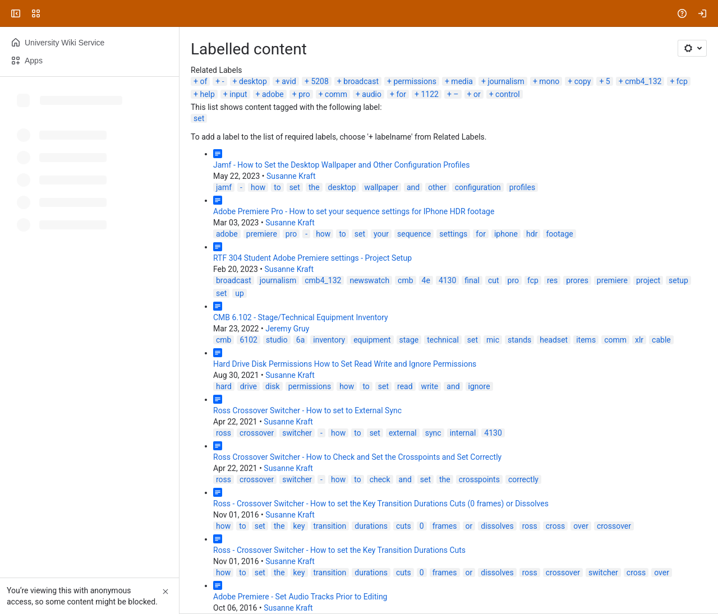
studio (277, 339)
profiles (522, 187)
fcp (682, 81)
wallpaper (381, 187)
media (462, 81)
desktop (253, 81)
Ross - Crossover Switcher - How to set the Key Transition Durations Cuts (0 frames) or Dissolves (381, 503)
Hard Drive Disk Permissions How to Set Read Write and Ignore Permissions (344, 363)
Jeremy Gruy (287, 328)
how (258, 187)
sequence (414, 233)
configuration (478, 187)
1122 (429, 94)
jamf (224, 187)
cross (555, 525)
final (472, 280)
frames (444, 525)
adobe (273, 94)
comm (336, 94)
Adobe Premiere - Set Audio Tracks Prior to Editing (300, 596)
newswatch (369, 280)
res (552, 280)
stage (409, 339)
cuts (403, 525)
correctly (523, 479)
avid (289, 81)
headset (554, 339)
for (401, 94)
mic (492, 339)
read (405, 386)
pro (304, 94)
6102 (248, 339)
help (207, 94)
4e (426, 280)
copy (582, 81)
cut (493, 280)
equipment (371, 339)
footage (559, 233)
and (413, 187)
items (586, 339)
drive (248, 386)
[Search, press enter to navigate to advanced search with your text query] (356, 13)
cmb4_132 (643, 81)
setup (678, 280)
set (199, 118)
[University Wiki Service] (51, 13)
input (238, 94)
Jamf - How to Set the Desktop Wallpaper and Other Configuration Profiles (341, 164)
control (507, 94)
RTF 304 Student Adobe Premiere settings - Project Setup (312, 257)
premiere (261, 233)
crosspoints (479, 479)
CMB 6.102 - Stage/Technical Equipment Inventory (300, 317)
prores (577, 280)
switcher (297, 432)
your (381, 233)
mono (549, 81)
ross (223, 432)
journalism (505, 81)
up (239, 293)
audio (371, 94)
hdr (531, 233)
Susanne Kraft (291, 176)
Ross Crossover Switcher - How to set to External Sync (307, 410)
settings (453, 233)
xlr (639, 339)
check (380, 479)
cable (661, 339)
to (277, 187)
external (403, 432)
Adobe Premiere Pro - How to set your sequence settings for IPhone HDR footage (353, 211)
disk (272, 386)
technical (443, 339)
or (477, 94)
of (203, 81)
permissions (414, 81)
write (430, 386)
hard (224, 386)
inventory (329, 339)
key (299, 525)
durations (371, 525)
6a (300, 339)
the (314, 187)
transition (330, 525)
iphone (506, 233)
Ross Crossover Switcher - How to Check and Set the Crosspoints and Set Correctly (357, 457)
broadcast (361, 81)
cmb (405, 280)
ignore (479, 386)
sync (433, 432)
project (648, 280)
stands (519, 339)
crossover (257, 432)
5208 (319, 81)
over (580, 525)
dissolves (497, 525)
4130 (447, 280)
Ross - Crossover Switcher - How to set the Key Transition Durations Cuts (339, 550)
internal (463, 432)
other (437, 187)
